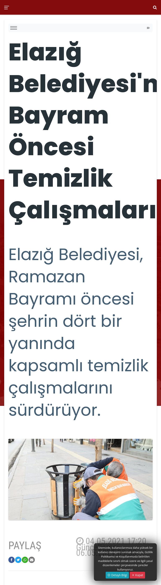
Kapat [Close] (137, 575)
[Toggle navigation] (148, 28)
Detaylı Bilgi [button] (117, 575)
